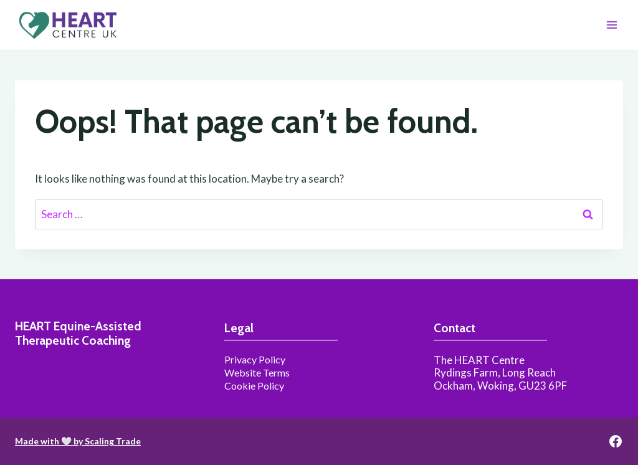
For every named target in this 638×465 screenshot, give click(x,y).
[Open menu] (611, 24)
